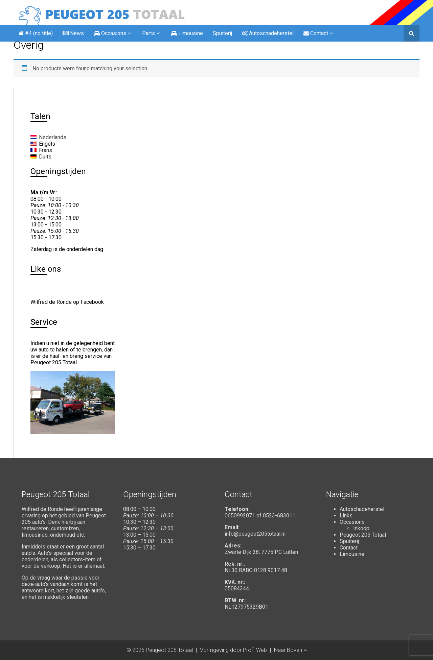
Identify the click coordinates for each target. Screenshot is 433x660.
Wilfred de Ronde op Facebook (67, 302)
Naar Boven (290, 650)
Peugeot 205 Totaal (363, 535)
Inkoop (361, 528)
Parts (151, 33)
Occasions (352, 522)
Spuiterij (222, 33)
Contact (349, 547)
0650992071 (240, 515)
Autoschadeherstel (362, 509)
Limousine (352, 554)
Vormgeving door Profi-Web (233, 650)
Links (346, 515)
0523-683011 (279, 515)
